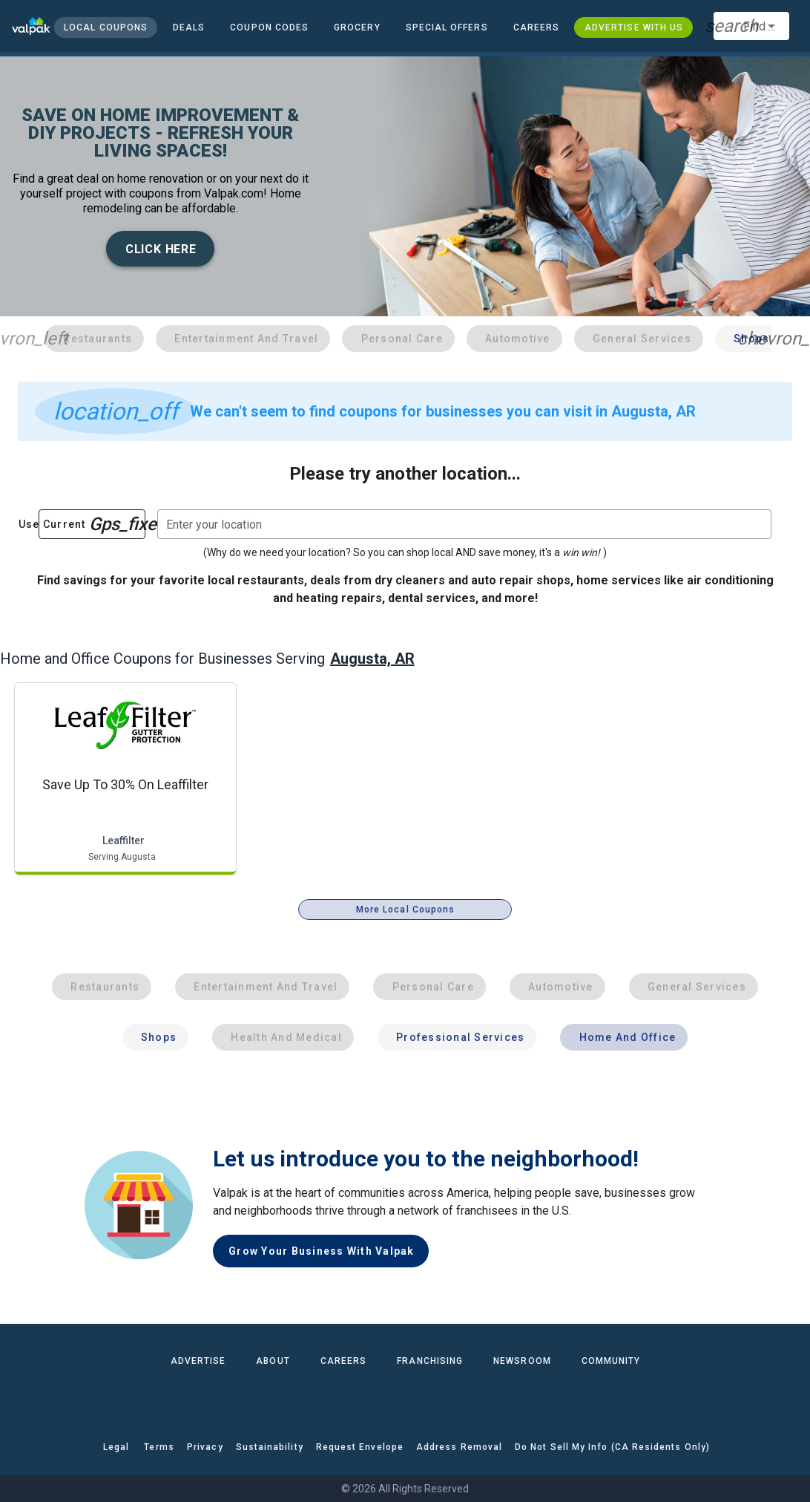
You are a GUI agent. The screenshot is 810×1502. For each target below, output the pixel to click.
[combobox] (751, 26)
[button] (446, 27)
